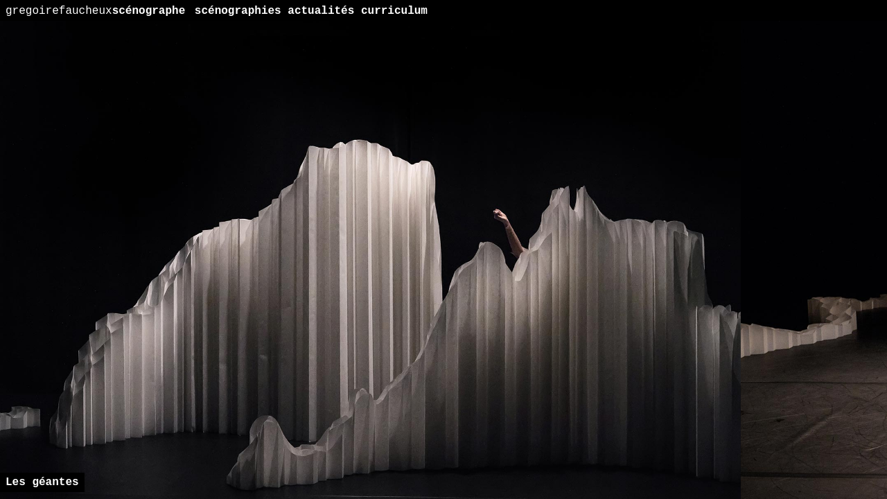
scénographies (238, 11)
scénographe (95, 11)
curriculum (394, 11)
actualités (321, 11)
